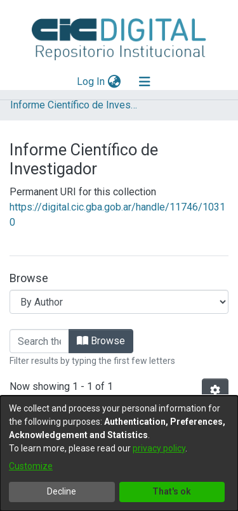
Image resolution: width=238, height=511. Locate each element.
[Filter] (39, 341)
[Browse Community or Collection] (119, 302)
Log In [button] (91, 81)
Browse (101, 341)
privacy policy (159, 448)
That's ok (171, 491)
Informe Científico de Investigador (73, 105)
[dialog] (119, 453)
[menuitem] (114, 81)
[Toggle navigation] (144, 81)
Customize (31, 466)
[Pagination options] (215, 390)
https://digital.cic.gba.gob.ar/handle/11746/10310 (117, 214)
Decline (61, 491)
